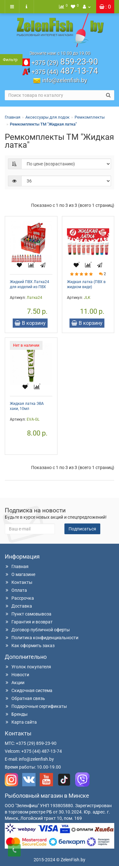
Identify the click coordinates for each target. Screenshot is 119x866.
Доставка (18, 606)
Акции (14, 682)
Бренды (16, 714)
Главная (12, 117)
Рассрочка (19, 598)
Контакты (18, 582)
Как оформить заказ (30, 645)
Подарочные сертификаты (36, 706)
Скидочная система (28, 690)
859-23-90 (64, 61)
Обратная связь (25, 698)
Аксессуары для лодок (47, 117)
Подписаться (82, 528)
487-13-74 (64, 71)
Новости (17, 674)
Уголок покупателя (28, 666)
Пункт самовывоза (28, 613)
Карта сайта (21, 722)
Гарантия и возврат (29, 621)
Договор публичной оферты (37, 629)
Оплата (16, 590)
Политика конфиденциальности (41, 637)
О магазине (20, 574)
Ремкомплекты (90, 117)
